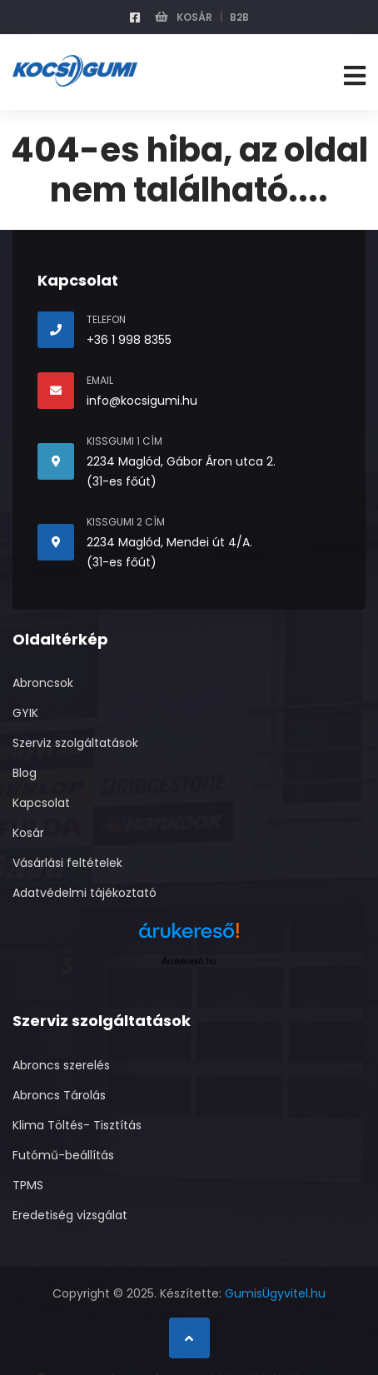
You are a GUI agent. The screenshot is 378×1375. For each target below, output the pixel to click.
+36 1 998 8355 (129, 339)
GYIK (25, 713)
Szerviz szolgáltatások (75, 743)
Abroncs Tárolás (59, 1095)
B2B (239, 17)
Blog (24, 773)
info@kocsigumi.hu (142, 400)
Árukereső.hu (189, 961)
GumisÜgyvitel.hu (275, 1293)
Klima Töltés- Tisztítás (77, 1125)
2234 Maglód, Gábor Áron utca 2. (181, 461)
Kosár (183, 17)
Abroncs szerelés (61, 1065)
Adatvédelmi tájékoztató (84, 892)
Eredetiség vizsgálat (69, 1215)
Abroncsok (42, 683)
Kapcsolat (41, 803)
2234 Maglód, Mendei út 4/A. (169, 542)
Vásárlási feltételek (67, 862)
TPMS (27, 1185)
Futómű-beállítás (63, 1155)
